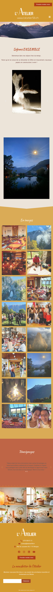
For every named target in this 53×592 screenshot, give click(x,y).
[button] (49, 17)
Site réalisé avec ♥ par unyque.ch (26, 590)
